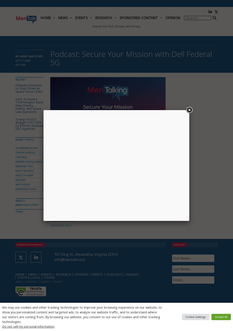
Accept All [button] (221, 317)
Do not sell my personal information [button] (28, 326)
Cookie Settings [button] (195, 317)
